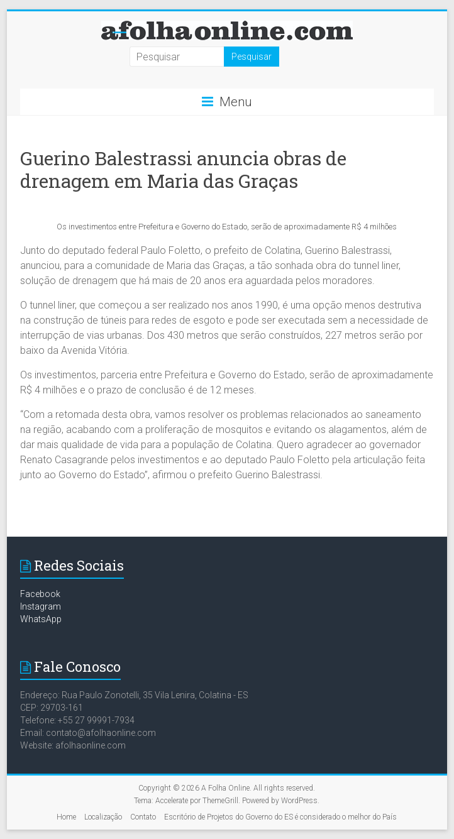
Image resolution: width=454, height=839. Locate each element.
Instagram (40, 606)
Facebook (40, 594)
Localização (103, 817)
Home (66, 817)
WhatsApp (41, 619)
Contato (143, 817)
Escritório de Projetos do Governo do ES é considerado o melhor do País (280, 817)
